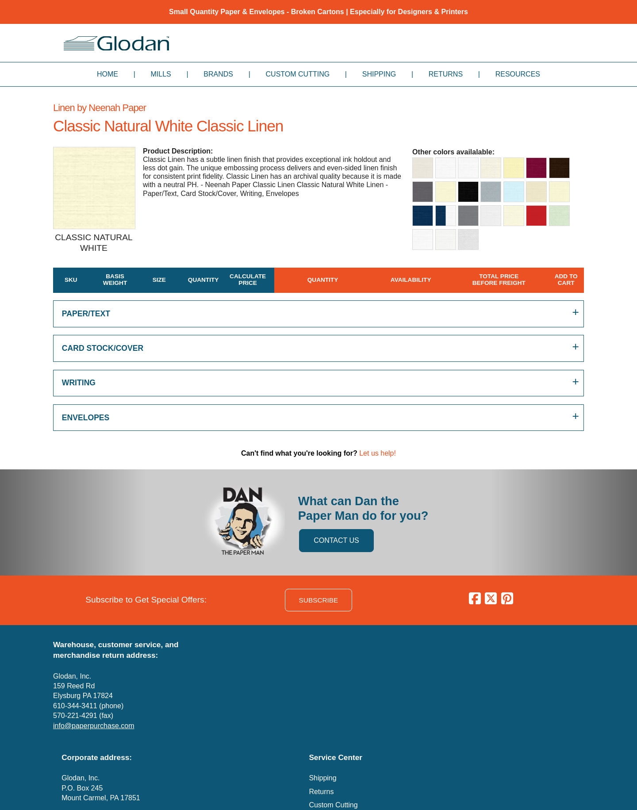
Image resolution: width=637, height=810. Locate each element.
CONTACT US (336, 540)
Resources (517, 74)
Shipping (379, 74)
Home (107, 74)
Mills (161, 74)
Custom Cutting (298, 74)
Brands (218, 74)
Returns (446, 74)
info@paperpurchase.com (93, 725)
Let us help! (377, 453)
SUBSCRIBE (318, 600)
